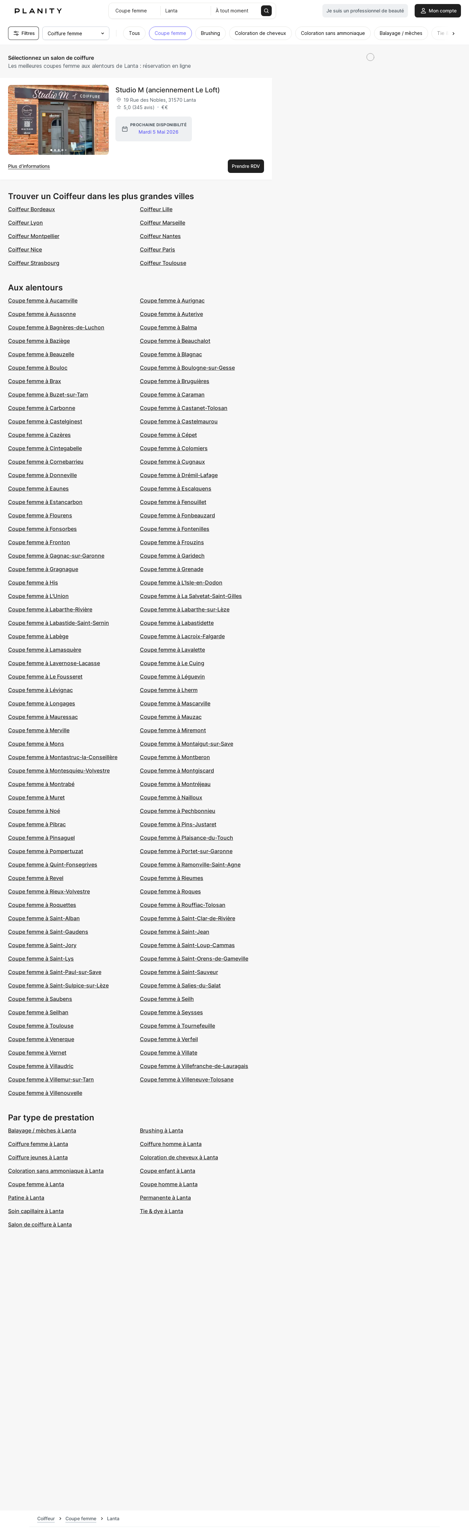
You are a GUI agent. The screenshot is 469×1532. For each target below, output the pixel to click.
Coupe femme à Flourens (40, 515)
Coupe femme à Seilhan (38, 1012)
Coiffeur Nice (25, 249)
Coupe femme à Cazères (39, 434)
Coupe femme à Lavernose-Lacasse (54, 663)
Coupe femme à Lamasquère (44, 649)
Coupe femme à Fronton (39, 542)
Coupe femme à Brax (34, 381)
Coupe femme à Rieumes (171, 878)
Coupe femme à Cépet (168, 434)
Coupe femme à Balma (168, 327)
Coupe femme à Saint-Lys (41, 958)
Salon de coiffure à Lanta (40, 1224)
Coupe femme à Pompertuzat (45, 851)
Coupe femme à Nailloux (171, 797)
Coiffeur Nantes (160, 236)
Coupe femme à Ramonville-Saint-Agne (190, 864)
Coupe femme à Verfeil (169, 1039)
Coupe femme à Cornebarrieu (46, 461)
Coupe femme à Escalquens (175, 488)
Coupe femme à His (33, 582)
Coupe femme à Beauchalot (175, 340)
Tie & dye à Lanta (161, 1211)
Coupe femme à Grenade (171, 569)
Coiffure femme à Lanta (38, 1144)
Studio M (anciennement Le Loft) (167, 90)
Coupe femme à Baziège (39, 340)
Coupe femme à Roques (170, 891)
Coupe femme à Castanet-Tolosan (183, 408)
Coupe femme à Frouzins (172, 542)
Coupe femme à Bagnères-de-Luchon (56, 327)
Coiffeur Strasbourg (33, 263)
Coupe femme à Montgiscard (177, 770)
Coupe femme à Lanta (36, 1184)
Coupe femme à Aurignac (172, 300)
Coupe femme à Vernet (37, 1052)
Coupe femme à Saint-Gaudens (48, 931)
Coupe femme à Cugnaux (172, 461)
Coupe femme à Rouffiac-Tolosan (182, 904)
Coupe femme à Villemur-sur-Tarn (51, 1079)
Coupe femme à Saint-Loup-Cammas (187, 945)
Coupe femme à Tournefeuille (177, 1025)
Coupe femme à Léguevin (172, 676)
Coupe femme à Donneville (42, 475)
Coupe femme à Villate (168, 1052)
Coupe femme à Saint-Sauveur (179, 972)
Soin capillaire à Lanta (36, 1211)
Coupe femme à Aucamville (42, 300)
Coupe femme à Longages (41, 703)
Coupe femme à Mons (36, 743)
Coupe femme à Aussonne (42, 314)
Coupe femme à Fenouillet (173, 502)
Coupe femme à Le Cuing (172, 663)
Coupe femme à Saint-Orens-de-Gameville (194, 958)
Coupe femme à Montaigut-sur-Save (186, 743)
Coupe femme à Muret (36, 797)
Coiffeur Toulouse (163, 263)
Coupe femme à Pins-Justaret (178, 824)
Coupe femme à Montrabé (41, 784)
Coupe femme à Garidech (172, 555)
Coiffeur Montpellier (33, 236)
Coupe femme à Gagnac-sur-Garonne (56, 555)
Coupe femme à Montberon (175, 757)
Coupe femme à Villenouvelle (45, 1092)
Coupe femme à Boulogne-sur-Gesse (187, 367)
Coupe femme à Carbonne (41, 408)
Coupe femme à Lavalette (172, 649)
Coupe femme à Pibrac (37, 824)
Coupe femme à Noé (34, 810)
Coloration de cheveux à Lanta (179, 1157)
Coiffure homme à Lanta (171, 1144)
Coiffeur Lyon (25, 222)
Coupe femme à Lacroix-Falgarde (182, 636)
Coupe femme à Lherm (169, 690)
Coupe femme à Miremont (173, 730)
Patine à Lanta (26, 1197)
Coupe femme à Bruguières (174, 381)
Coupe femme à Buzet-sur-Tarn (48, 394)
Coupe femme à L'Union (38, 596)
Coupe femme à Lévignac (40, 690)
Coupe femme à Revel (35, 878)
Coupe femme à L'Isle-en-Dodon (181, 582)
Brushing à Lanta (161, 1130)
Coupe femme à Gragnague (43, 569)
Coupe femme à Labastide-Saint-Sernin (58, 622)
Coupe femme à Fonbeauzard (177, 515)
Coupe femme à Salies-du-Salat (180, 985)
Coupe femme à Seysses (171, 1012)
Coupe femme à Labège (38, 636)
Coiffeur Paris (157, 249)
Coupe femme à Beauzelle (41, 354)
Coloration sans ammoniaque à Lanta (56, 1170)
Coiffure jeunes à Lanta (38, 1157)
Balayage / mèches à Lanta (42, 1130)
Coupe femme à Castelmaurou (179, 421)
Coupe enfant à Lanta (167, 1170)
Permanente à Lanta (165, 1197)
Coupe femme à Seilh (167, 998)
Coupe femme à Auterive (171, 314)
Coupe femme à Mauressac (43, 716)
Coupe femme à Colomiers (174, 448)
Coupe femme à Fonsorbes (42, 528)
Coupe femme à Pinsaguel (41, 837)
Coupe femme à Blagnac (171, 354)
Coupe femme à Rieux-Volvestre (49, 891)
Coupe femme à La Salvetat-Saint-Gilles (191, 596)
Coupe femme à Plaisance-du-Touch (186, 837)
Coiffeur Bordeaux (31, 209)
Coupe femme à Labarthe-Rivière (50, 609)
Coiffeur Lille (156, 209)
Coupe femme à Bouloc (37, 367)
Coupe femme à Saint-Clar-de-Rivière (187, 918)
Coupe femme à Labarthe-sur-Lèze (184, 609)
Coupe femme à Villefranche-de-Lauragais (194, 1066)
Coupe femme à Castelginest (45, 421)
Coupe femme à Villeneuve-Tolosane (186, 1079)
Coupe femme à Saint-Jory (42, 945)
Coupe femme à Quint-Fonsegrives (52, 864)
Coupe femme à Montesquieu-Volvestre (59, 770)
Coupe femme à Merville (38, 730)
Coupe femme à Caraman (172, 394)
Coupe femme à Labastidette (177, 622)
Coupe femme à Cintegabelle (45, 448)
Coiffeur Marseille (162, 222)
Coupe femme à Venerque (41, 1039)
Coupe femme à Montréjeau (175, 784)
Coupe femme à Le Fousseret (45, 676)
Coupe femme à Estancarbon (45, 502)
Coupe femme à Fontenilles (174, 528)
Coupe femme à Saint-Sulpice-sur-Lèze (58, 985)
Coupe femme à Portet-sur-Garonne (186, 851)
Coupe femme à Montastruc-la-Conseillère (62, 757)
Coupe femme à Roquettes (42, 904)
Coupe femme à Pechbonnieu (177, 810)
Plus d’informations (29, 166)
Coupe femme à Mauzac (171, 716)
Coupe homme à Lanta (169, 1184)
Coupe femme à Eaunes (38, 488)
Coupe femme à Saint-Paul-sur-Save (54, 972)
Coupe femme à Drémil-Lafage (179, 475)
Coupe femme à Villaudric (40, 1066)
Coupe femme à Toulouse (40, 1025)
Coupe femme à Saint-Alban (44, 918)
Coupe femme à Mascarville (175, 703)
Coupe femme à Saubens (40, 998)
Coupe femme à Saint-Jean (174, 931)
